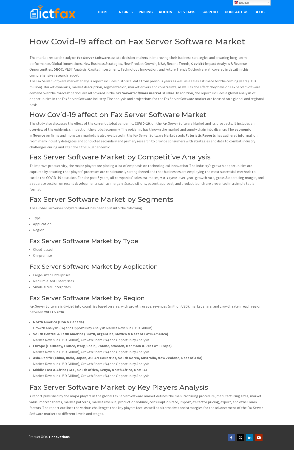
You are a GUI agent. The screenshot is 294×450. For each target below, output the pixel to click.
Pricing (146, 12)
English (242, 3)
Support (210, 12)
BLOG (259, 12)
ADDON (165, 12)
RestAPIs (186, 12)
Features (123, 12)
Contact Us (237, 12)
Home (103, 12)
